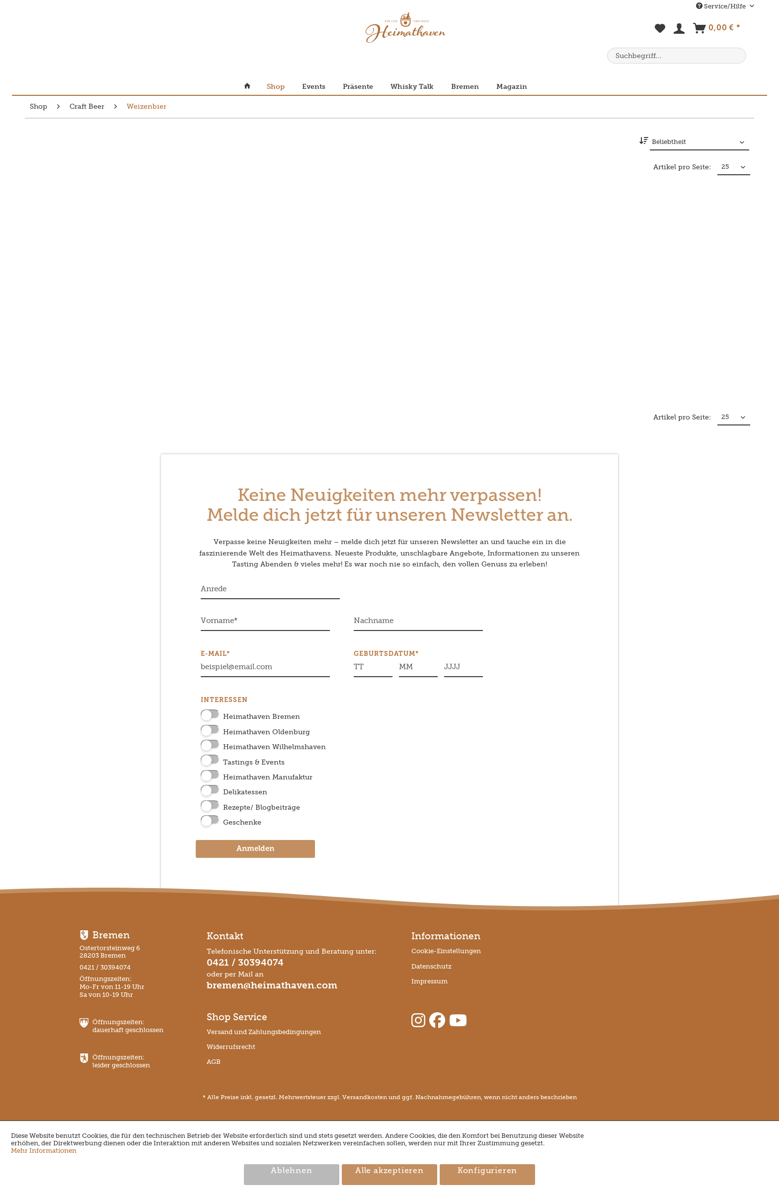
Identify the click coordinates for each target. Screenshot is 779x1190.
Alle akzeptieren (389, 1171)
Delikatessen (245, 792)
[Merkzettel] (660, 34)
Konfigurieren (487, 1171)
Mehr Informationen (44, 1150)
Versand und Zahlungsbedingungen (264, 1032)
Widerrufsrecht (231, 1046)
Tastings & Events (254, 762)
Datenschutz (431, 966)
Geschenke (242, 822)
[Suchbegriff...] (676, 56)
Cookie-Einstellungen (446, 951)
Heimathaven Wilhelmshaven (274, 747)
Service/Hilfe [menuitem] (721, 6)
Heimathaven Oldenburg (266, 732)
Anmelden (255, 849)
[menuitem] (660, 34)
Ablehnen (291, 1171)
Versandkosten (364, 1097)
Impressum (429, 981)
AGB (214, 1061)
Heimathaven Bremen (261, 716)
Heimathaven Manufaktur (267, 777)
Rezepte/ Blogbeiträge (261, 807)
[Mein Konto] (680, 31)
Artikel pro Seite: (682, 167)
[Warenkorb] (717, 30)
